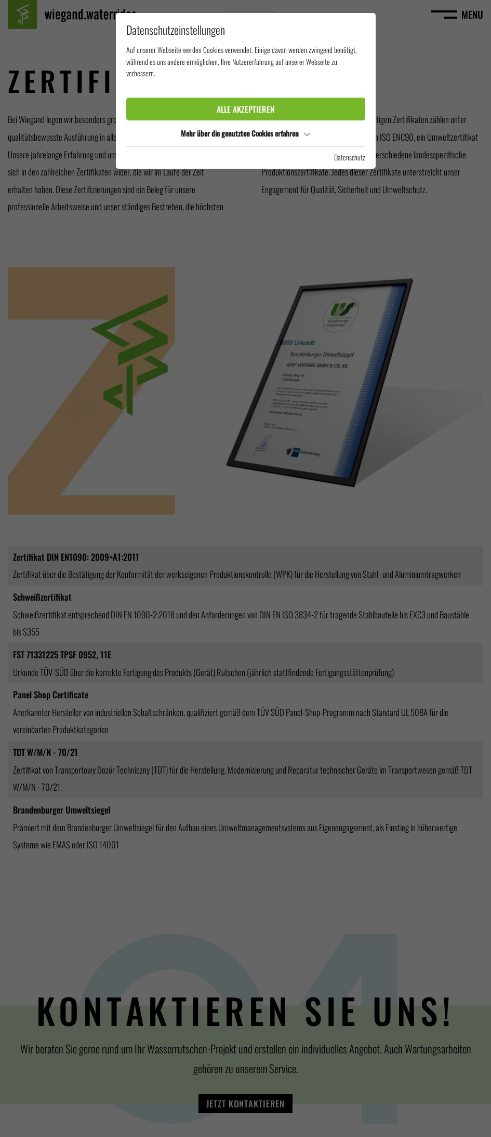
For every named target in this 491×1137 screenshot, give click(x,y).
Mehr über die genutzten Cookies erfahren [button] (245, 133)
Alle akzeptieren (245, 109)
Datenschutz (349, 157)
